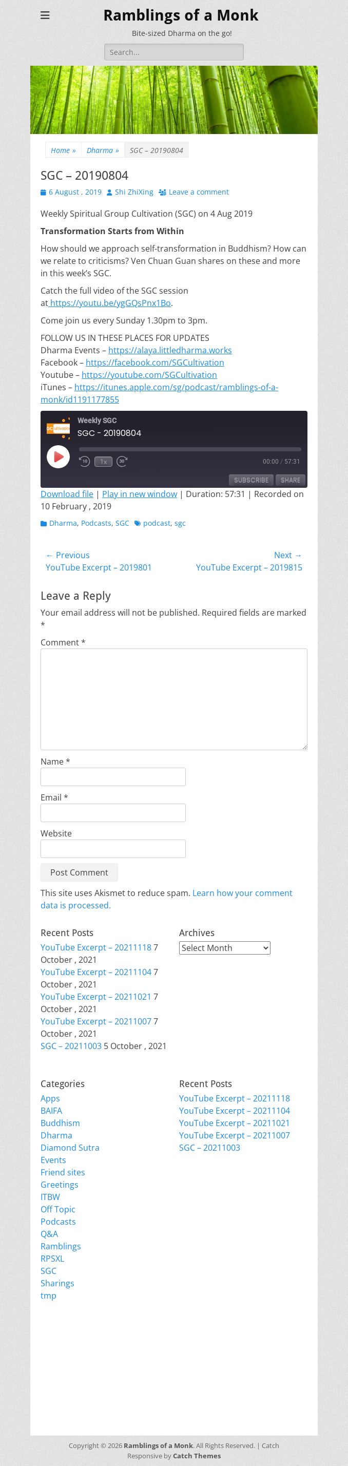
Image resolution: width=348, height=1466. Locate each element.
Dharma (103, 150)
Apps (50, 1098)
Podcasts (96, 523)
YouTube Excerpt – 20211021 (96, 996)
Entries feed (64, 1358)
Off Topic (58, 1209)
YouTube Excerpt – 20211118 (96, 947)
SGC (122, 523)
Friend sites (63, 1172)
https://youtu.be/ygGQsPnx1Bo (109, 303)
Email (54, 797)
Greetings (60, 1184)
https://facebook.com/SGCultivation (155, 362)
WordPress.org (70, 1382)
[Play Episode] (58, 456)
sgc (180, 523)
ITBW (50, 1197)
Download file (67, 494)
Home (63, 150)
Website (56, 833)
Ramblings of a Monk (181, 15)
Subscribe (251, 479)
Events (53, 1160)
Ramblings (61, 1246)
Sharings (57, 1283)
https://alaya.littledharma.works (170, 350)
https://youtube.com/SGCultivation (149, 374)
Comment (63, 642)
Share (290, 479)
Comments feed (71, 1370)
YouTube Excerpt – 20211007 (96, 1021)
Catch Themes (197, 1455)
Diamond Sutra (70, 1147)
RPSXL (52, 1258)
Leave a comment (199, 192)
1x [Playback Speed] (103, 461)
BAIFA (51, 1110)
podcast (156, 523)
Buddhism (60, 1123)
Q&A (49, 1234)
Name (55, 761)
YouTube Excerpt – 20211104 (96, 972)
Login (51, 1345)
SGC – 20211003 (71, 1046)
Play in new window (139, 494)
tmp (48, 1295)
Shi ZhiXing (134, 192)
